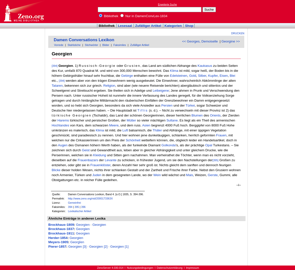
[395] (215, 160)
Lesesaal (125, 26)
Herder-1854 (57, 238)
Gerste (213, 175)
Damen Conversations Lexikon (84, 40)
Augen (63, 145)
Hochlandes (60, 125)
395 (77, 206)
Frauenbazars (88, 160)
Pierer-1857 (57, 246)
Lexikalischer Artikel (79, 211)
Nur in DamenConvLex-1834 (143, 16)
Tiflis (142, 110)
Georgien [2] (98, 246)
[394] (55, 65)
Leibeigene (161, 90)
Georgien (83, 225)
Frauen (221, 135)
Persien (167, 105)
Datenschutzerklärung (170, 267)
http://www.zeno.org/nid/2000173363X (90, 198)
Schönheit (133, 140)
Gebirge (127, 75)
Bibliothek (108, 16)
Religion (109, 85)
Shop (189, 26)
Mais (189, 175)
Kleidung (99, 155)
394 (70, 206)
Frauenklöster (100, 165)
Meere (114, 125)
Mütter (131, 120)
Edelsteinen (178, 75)
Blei (232, 75)
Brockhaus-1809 (61, 225)
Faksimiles (119, 44)
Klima (174, 71)
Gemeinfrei (74, 202)
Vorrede (58, 44)
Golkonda (168, 145)
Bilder (105, 44)
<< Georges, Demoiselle (200, 41)
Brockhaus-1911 (61, 233)
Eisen (224, 75)
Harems (63, 120)
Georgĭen (77, 242)
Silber (202, 75)
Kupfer (213, 75)
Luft (125, 130)
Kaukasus (204, 66)
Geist (86, 150)
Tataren (57, 85)
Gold (192, 75)
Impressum (192, 267)
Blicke (56, 170)
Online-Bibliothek (23, 11)
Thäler (157, 130)
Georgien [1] (119, 246)
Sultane (172, 120)
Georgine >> (230, 41)
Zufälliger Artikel (148, 26)
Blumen (197, 115)
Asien (146, 125)
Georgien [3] (77, 246)
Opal (208, 145)
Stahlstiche (74, 44)
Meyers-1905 (58, 242)
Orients (215, 115)
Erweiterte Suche (167, 4)
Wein (157, 175)
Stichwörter (91, 44)
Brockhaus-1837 (61, 229)
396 (83, 206)
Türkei (190, 105)
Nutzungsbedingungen (140, 267)
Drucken (238, 33)
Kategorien (173, 26)
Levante (110, 160)
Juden (96, 175)
